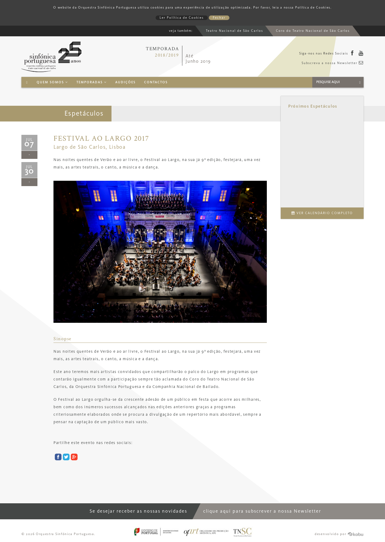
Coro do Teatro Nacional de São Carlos (313, 31)
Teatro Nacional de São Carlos (234, 31)
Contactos (156, 82)
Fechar (219, 17)
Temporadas (91, 82)
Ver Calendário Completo (322, 213)
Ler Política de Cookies (182, 17)
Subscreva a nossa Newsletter (333, 63)
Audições (125, 82)
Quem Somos (52, 82)
